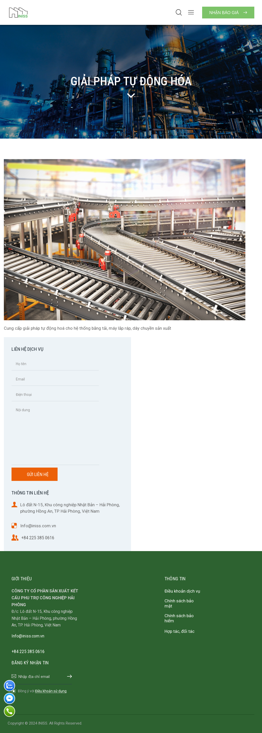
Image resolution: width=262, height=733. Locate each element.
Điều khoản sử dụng (51, 691)
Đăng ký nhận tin (68, 676)
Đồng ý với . (42, 691)
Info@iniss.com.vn (38, 525)
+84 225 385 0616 (37, 538)
